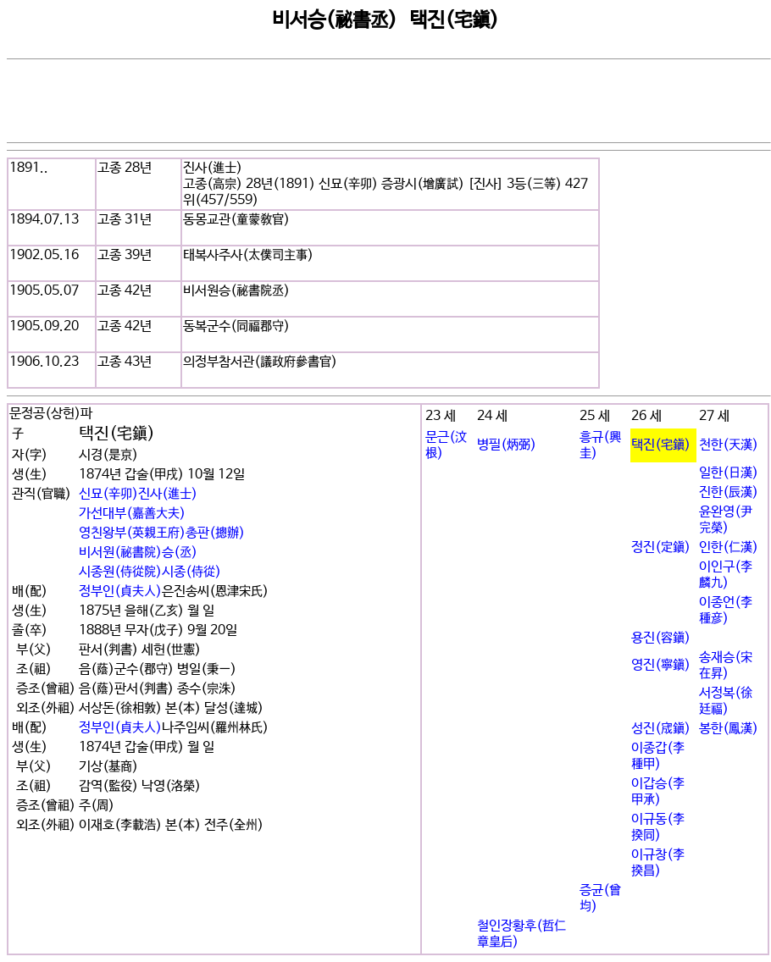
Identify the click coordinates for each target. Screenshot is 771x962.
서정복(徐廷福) (725, 701)
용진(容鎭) (661, 638)
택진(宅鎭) (661, 445)
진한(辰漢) (728, 492)
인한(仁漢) (728, 547)
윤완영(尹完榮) (725, 520)
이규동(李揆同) (658, 827)
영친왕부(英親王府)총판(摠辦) (162, 533)
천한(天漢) (728, 445)
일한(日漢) (728, 473)
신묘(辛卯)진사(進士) (138, 494)
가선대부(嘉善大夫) (132, 514)
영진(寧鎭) (661, 665)
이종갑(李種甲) (658, 756)
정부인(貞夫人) (120, 591)
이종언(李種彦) (725, 610)
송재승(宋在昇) (725, 666)
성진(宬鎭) (661, 729)
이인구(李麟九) (725, 575)
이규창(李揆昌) (658, 863)
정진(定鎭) (661, 547)
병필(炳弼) (506, 445)
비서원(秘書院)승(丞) (138, 553)
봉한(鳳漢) (728, 729)
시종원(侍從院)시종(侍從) (150, 572)
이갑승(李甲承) (658, 792)
